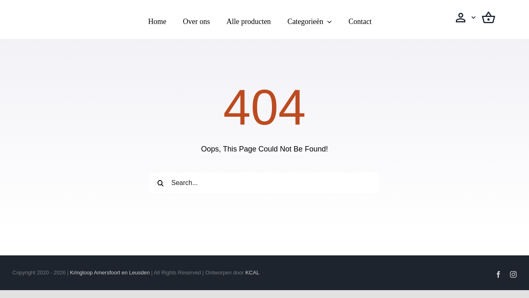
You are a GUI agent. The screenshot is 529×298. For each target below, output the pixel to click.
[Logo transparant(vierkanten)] (63, 11)
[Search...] (264, 183)
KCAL (252, 272)
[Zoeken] (160, 183)
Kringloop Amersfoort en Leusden (110, 272)
